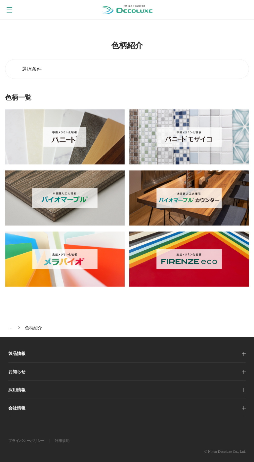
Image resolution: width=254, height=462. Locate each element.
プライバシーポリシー (26, 441)
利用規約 (62, 441)
